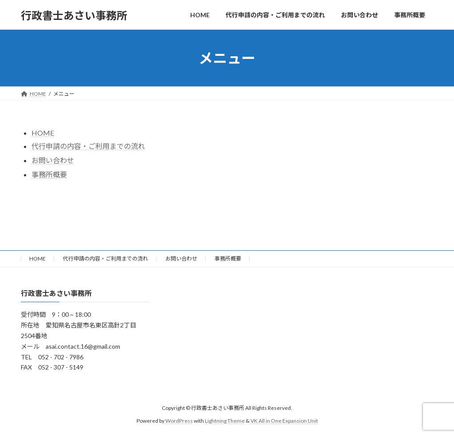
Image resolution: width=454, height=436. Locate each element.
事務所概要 (49, 174)
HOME (42, 132)
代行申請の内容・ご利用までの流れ (88, 146)
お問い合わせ (181, 258)
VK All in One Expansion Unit (284, 420)
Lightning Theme (225, 420)
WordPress (179, 420)
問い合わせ (56, 160)
